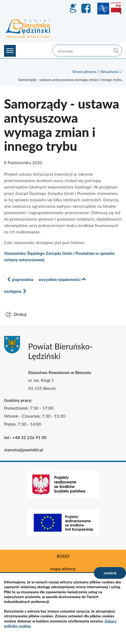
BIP (116, 8)
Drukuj (20, 314)
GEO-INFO (73, 8)
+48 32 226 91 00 (29, 437)
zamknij (110, 573)
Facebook (87, 8)
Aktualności (109, 71)
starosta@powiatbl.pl (23, 449)
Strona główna (84, 71)
